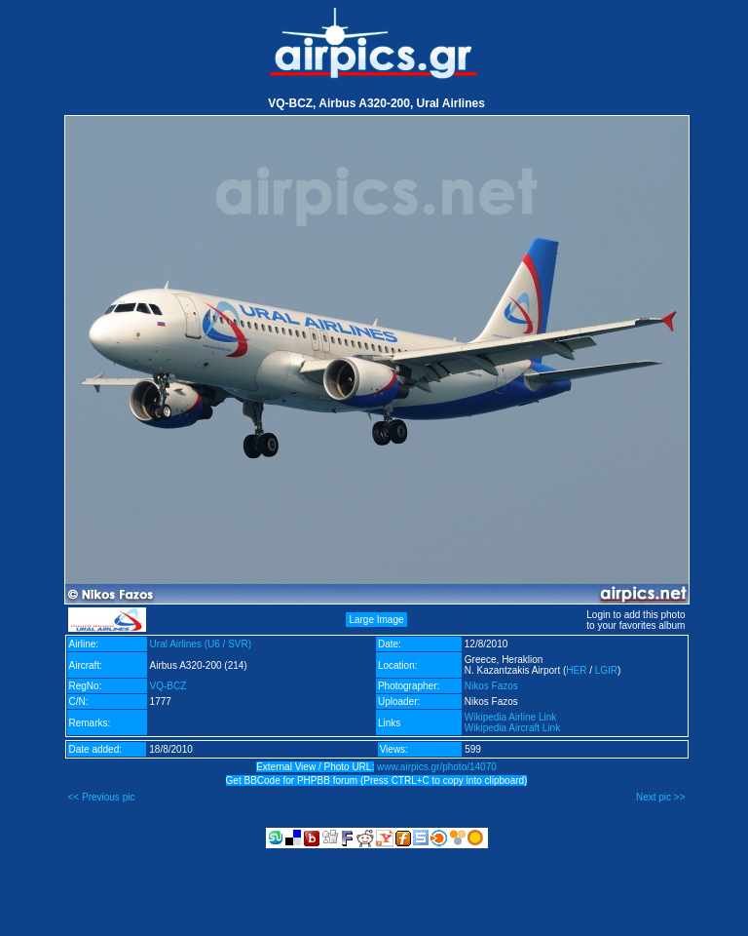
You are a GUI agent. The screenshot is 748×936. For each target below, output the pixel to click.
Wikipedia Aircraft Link (512, 727)
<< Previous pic (101, 797)
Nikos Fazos (491, 686)
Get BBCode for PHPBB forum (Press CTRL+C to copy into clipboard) (377, 780)
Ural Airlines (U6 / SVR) (200, 644)
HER (576, 670)
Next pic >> (661, 797)
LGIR (606, 670)
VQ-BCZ (168, 686)
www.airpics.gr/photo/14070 (437, 766)
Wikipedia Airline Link (511, 717)
